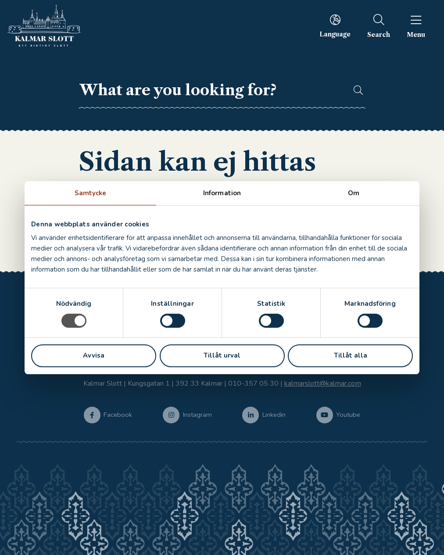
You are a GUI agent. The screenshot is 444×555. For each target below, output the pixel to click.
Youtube (348, 414)
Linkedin (274, 414)
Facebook (118, 414)
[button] (354, 90)
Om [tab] (353, 193)
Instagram (197, 414)
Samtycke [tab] (91, 193)
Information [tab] (222, 193)
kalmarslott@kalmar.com (322, 383)
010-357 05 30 (253, 383)
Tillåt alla (350, 355)
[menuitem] (335, 26)
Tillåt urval (222, 355)
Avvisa (93, 355)
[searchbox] (211, 90)
